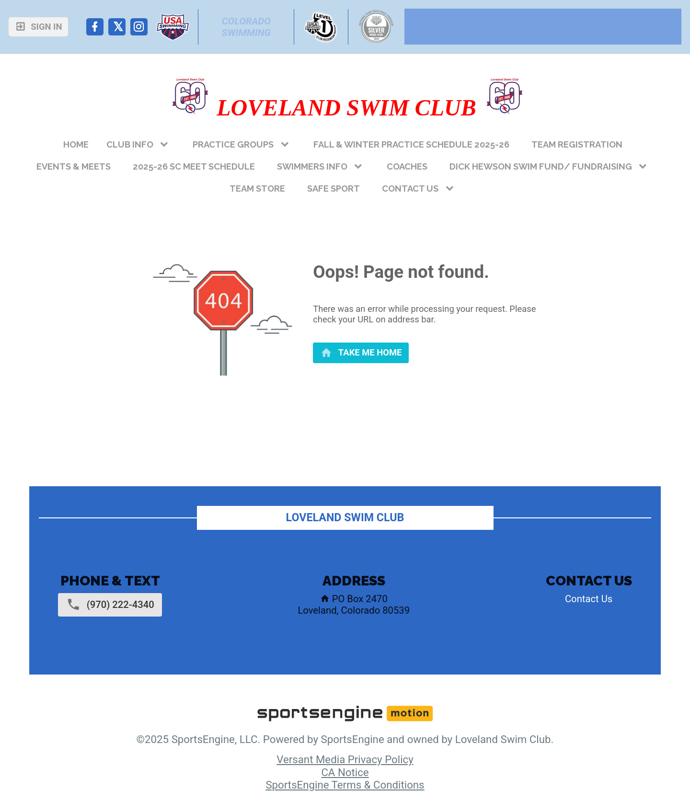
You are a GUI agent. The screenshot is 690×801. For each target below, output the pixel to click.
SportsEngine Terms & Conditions (344, 784)
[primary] (361, 353)
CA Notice (344, 772)
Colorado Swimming (247, 26)
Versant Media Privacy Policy (344, 759)
